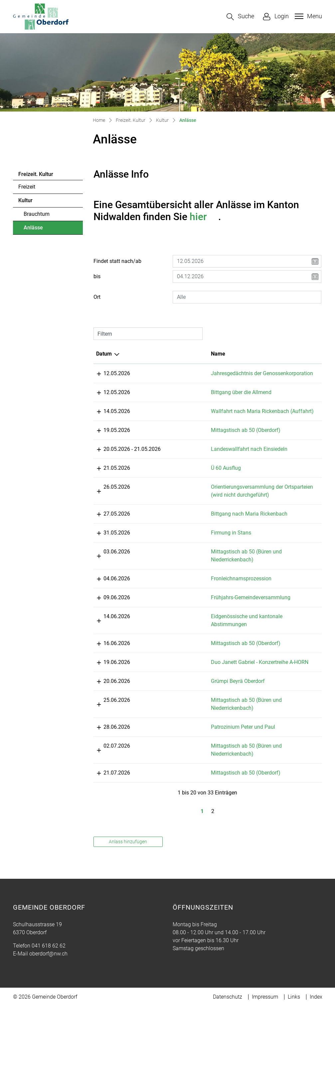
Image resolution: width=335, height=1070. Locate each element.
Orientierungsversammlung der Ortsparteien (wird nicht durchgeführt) (202, 511)
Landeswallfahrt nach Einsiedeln (204, 465)
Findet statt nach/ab (117, 261)
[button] (240, 17)
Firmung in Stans (186, 556)
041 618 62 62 (49, 985)
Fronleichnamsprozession (196, 602)
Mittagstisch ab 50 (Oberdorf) (201, 446)
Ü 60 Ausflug (181, 484)
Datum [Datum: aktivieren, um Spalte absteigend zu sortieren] (104, 354)
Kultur (25, 200)
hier (204, 216)
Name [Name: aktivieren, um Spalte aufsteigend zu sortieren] (173, 354)
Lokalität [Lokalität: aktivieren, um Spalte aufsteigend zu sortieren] (267, 354)
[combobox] (247, 297)
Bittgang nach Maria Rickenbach (204, 538)
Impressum (265, 1036)
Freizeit (26, 187)
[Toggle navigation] (307, 16)
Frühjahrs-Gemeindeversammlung (206, 621)
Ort (96, 297)
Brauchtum (37, 214)
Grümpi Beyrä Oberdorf (193, 721)
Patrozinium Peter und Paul (198, 767)
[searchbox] (247, 297)
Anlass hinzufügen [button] (128, 881)
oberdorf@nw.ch (48, 993)
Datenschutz (227, 1036)
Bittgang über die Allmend (196, 400)
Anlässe (41, 229)
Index (316, 1036)
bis (96, 276)
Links (294, 1036)
